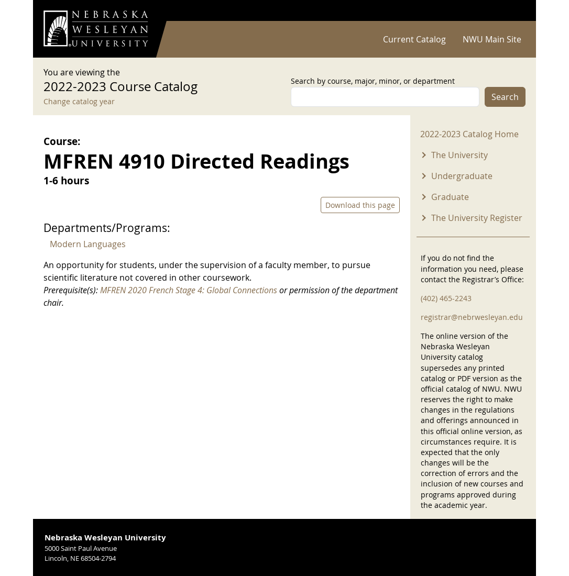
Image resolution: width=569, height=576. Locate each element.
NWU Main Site (492, 39)
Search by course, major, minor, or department (373, 81)
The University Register (476, 218)
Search (505, 97)
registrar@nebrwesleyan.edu (472, 317)
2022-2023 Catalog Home (469, 134)
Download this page (360, 205)
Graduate (450, 197)
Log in (511, 11)
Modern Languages (88, 244)
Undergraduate (462, 176)
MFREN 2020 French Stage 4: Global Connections (188, 290)
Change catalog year (79, 101)
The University (459, 155)
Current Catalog (414, 39)
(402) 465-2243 (446, 298)
